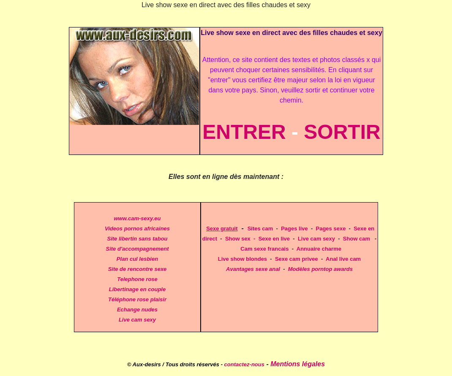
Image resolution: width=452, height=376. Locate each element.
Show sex (238, 238)
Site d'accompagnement (137, 249)
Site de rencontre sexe (137, 269)
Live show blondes (242, 259)
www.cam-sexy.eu (137, 218)
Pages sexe (331, 228)
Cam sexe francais (264, 249)
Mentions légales (297, 364)
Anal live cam (343, 259)
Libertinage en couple (137, 289)
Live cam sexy (137, 319)
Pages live (294, 228)
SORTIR (342, 132)
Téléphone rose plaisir (137, 299)
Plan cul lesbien (137, 259)
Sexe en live (274, 238)
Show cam (356, 238)
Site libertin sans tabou (137, 238)
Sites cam (260, 228)
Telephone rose (137, 279)
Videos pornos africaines (137, 228)
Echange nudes (137, 309)
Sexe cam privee (296, 259)
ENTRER (244, 132)
